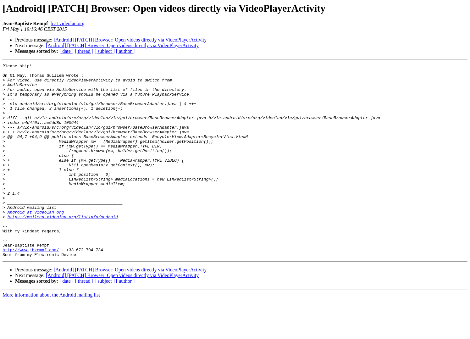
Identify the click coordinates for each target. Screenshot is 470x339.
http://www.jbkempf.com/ (31, 287)
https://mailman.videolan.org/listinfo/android (63, 248)
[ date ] (66, 51)
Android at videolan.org (36, 242)
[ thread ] (84, 51)
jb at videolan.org (66, 23)
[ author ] (125, 51)
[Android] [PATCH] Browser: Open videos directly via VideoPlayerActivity (130, 39)
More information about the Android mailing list (51, 333)
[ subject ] (105, 51)
